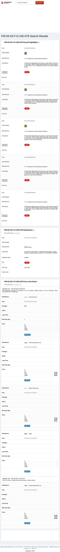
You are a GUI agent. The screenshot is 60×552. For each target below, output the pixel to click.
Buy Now (27, 380)
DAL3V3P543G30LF (29, 84)
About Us (33, 548)
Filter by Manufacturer (9, 233)
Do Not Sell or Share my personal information (36, 546)
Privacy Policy (19, 546)
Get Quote (27, 334)
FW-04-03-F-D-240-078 (30, 490)
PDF (27, 72)
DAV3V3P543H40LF (29, 121)
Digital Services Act (54, 546)
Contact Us (27, 548)
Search (39, 2)
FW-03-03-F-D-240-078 (30, 301)
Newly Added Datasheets (7, 546)
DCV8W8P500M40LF (30, 192)
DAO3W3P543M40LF (30, 48)
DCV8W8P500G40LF (30, 157)
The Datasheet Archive (6, 3)
